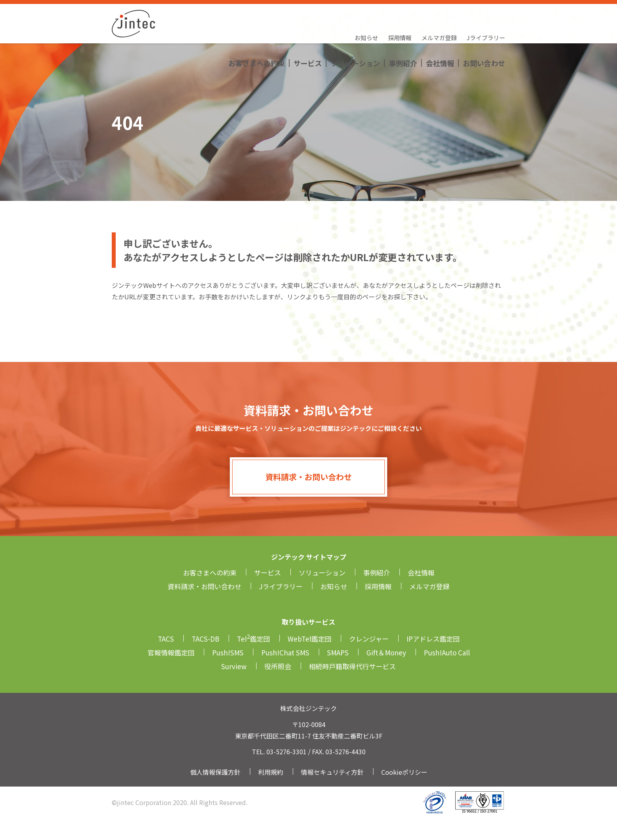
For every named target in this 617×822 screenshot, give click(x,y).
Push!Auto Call (447, 652)
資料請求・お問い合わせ (308, 476)
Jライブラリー (486, 14)
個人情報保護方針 (215, 772)
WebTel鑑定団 (309, 639)
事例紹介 (403, 29)
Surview (234, 666)
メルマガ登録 (439, 14)
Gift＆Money (386, 652)
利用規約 (270, 772)
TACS (166, 639)
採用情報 (400, 14)
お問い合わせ (484, 29)
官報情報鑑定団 (171, 652)
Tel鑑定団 (253, 639)
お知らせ (366, 14)
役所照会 (277, 666)
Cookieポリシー (404, 772)
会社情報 (440, 29)
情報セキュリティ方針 (332, 772)
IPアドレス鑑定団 (433, 639)
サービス (308, 29)
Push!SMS (228, 652)
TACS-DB (205, 639)
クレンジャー (369, 639)
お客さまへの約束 (256, 29)
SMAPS (338, 652)
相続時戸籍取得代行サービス (352, 666)
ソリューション (355, 29)
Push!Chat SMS (285, 652)
